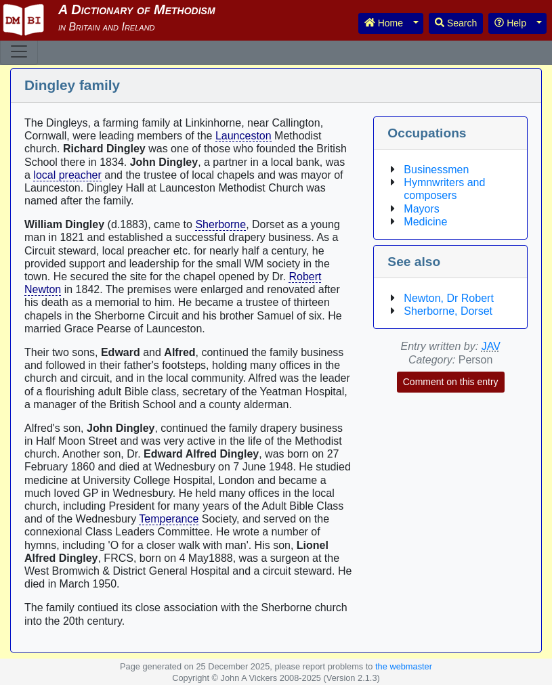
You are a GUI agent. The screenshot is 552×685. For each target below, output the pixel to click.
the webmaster (403, 666)
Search (456, 23)
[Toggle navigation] (19, 51)
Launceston (243, 135)
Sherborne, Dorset (448, 311)
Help (510, 23)
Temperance (168, 519)
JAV (491, 346)
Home (383, 23)
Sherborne (220, 224)
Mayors (421, 209)
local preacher (67, 175)
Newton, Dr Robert (449, 298)
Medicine (425, 221)
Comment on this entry (450, 381)
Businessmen (436, 169)
